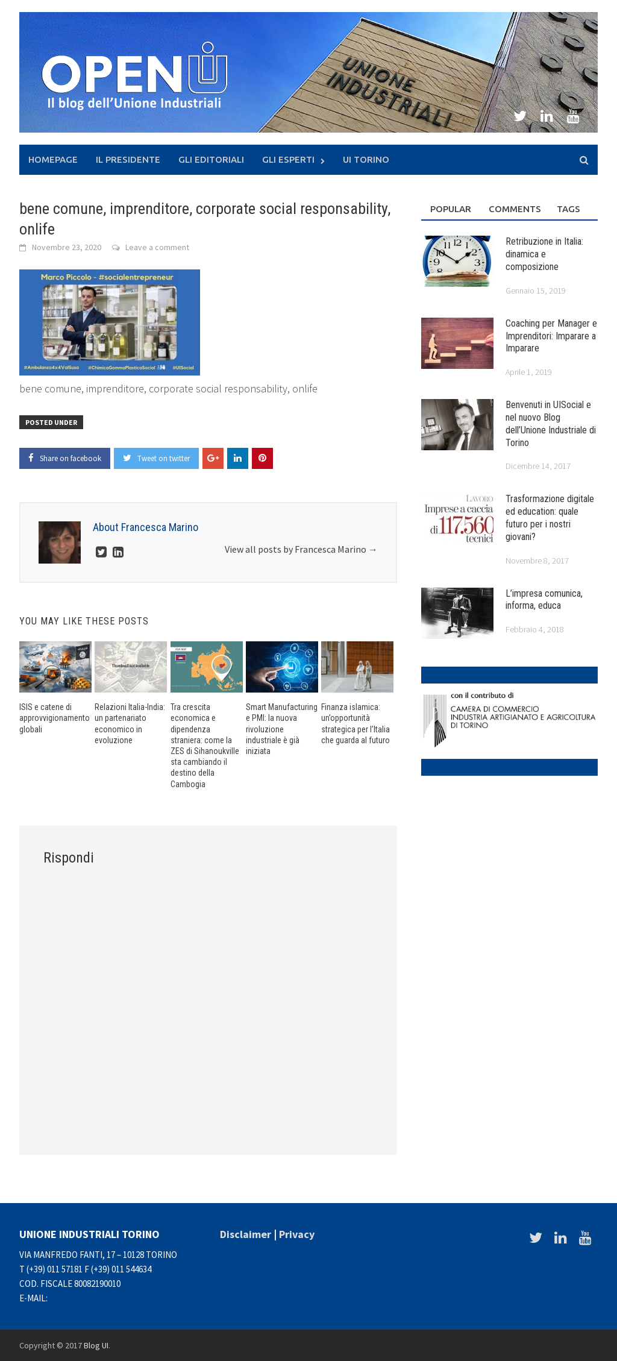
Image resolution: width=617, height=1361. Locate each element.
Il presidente (128, 159)
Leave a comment (157, 247)
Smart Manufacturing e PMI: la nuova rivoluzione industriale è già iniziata (282, 729)
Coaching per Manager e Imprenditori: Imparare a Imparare (551, 336)
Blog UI (96, 1345)
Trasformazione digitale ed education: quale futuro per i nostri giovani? (550, 517)
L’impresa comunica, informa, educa (544, 600)
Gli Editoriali (211, 159)
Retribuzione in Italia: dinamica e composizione (544, 254)
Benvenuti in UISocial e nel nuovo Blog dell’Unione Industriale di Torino (551, 423)
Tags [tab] (568, 209)
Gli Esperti (288, 159)
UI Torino (366, 159)
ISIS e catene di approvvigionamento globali (54, 718)
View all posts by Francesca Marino (301, 549)
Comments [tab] (514, 209)
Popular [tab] (450, 209)
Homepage (53, 159)
